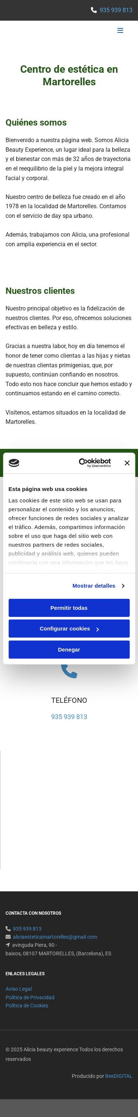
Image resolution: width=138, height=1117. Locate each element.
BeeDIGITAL (118, 1076)
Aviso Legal (19, 989)
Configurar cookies (69, 628)
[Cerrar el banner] (127, 462)
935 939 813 (116, 10)
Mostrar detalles (94, 585)
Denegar (69, 649)
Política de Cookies (27, 1005)
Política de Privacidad (30, 997)
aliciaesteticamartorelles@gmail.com (55, 937)
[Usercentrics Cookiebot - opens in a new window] (82, 463)
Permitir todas (69, 608)
